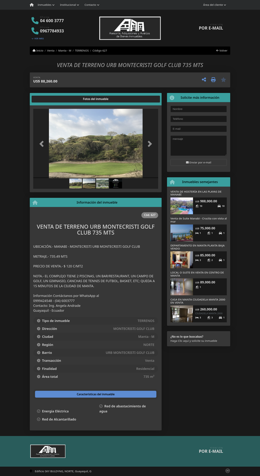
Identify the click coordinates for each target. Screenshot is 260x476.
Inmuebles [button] (44, 4)
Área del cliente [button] (213, 4)
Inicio (37, 50)
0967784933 (52, 31)
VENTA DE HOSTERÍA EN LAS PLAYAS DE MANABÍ (196, 193)
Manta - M (64, 50)
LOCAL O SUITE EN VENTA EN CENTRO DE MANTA (197, 274)
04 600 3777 (52, 20)
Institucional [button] (68, 4)
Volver (221, 50)
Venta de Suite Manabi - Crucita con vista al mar (198, 220)
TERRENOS (82, 50)
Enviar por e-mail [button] (198, 162)
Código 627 (99, 50)
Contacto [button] (90, 4)
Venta (51, 50)
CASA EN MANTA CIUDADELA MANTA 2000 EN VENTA (197, 301)
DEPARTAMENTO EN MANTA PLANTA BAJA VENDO (197, 247)
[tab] (47, 99)
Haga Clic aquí (179, 340)
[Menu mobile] (32, 5)
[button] (42, 144)
